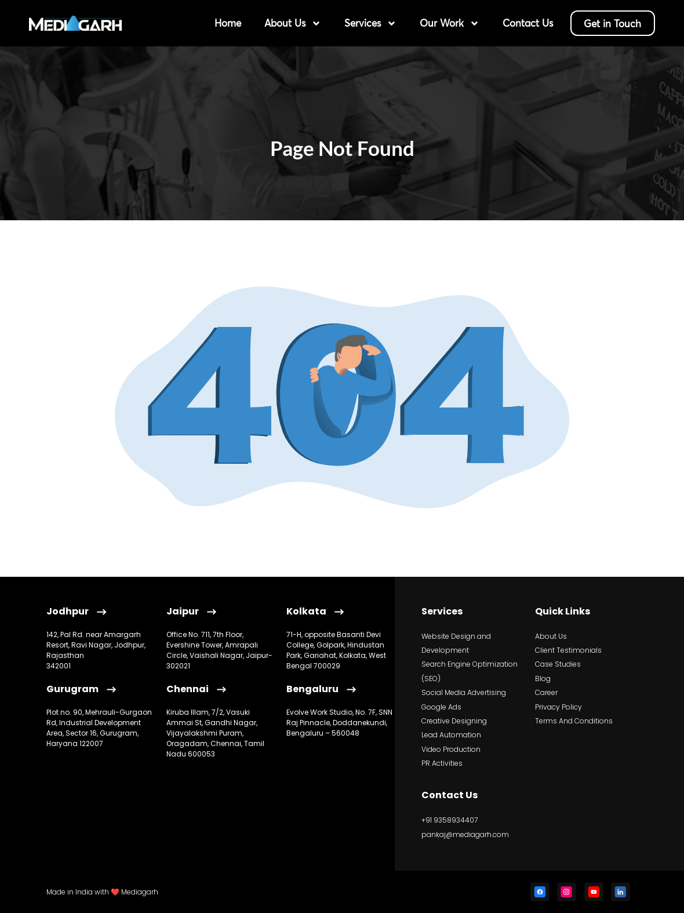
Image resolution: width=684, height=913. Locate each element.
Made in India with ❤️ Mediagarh (102, 892)
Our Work (446, 23)
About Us (289, 23)
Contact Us (525, 23)
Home (225, 23)
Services (367, 23)
